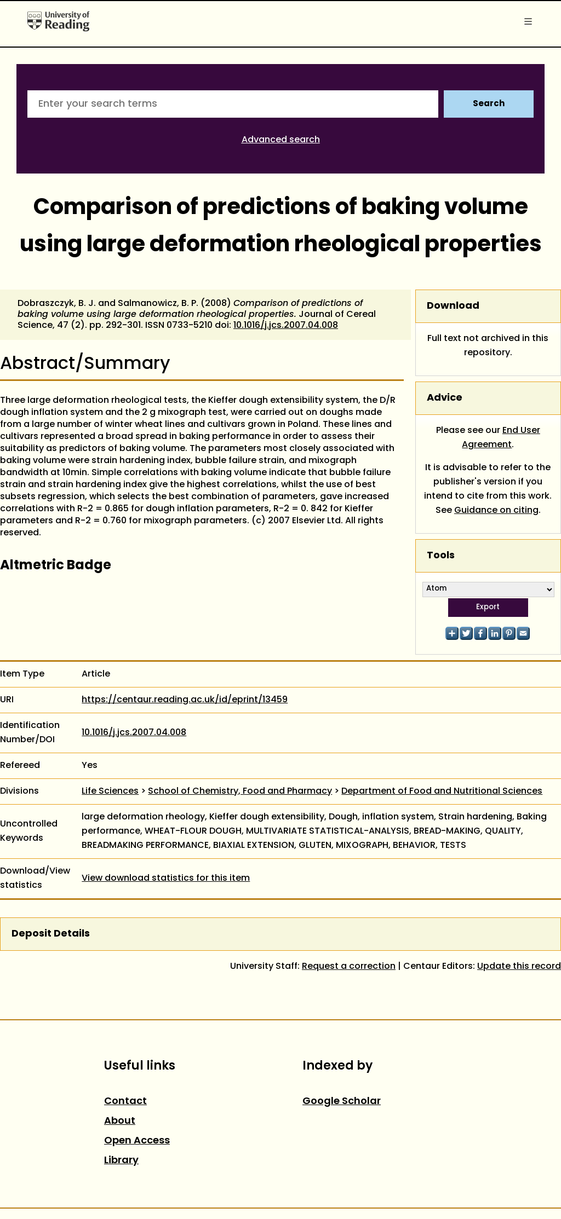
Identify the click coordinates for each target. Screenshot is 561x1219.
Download (453, 306)
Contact (125, 1101)
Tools (441, 555)
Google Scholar (341, 1101)
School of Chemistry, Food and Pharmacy (240, 791)
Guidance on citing (496, 511)
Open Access (137, 1141)
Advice (444, 398)
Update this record (519, 967)
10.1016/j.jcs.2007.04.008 (285, 326)
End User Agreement (501, 438)
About (119, 1121)
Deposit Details (51, 934)
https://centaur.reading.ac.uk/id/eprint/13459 (185, 700)
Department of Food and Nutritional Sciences (441, 791)
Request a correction (349, 967)
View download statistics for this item (166, 878)
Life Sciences (110, 791)
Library (121, 1160)
